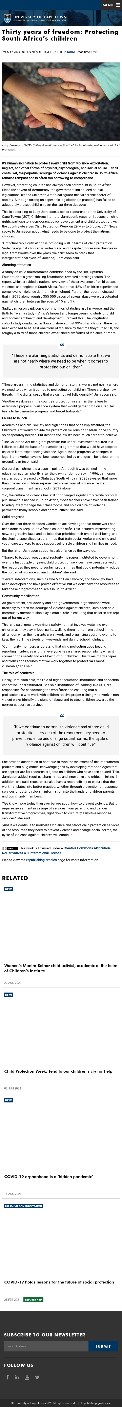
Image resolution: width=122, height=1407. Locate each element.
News (8, 889)
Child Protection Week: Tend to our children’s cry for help (58, 1071)
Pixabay (70, 52)
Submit (103, 1346)
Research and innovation (23, 1205)
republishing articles (41, 860)
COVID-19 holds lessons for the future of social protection (59, 1282)
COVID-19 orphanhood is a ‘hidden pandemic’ (48, 1176)
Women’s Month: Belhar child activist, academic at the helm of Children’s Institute (60, 968)
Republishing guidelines (95, 1403)
